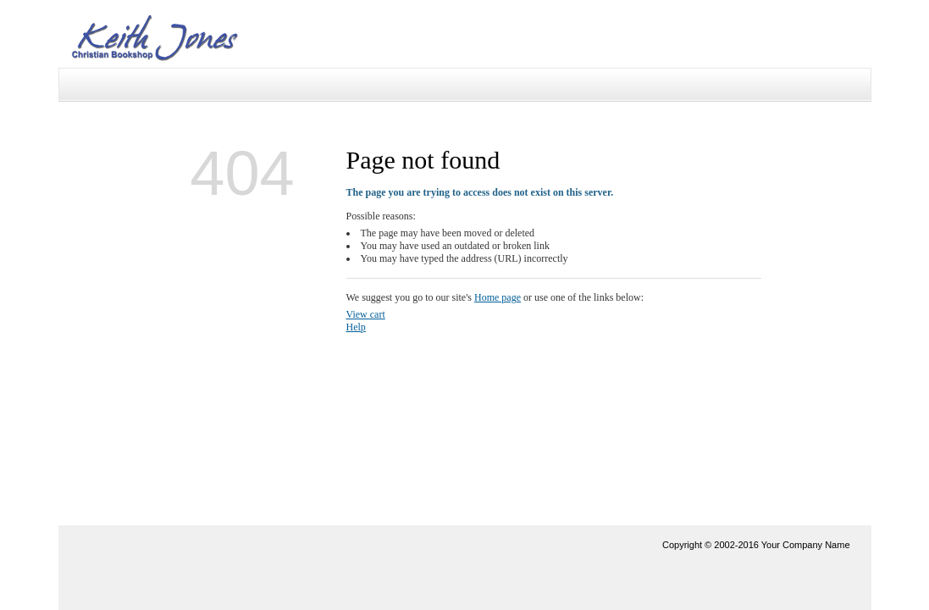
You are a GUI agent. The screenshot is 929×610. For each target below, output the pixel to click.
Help (356, 327)
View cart (365, 314)
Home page (497, 297)
